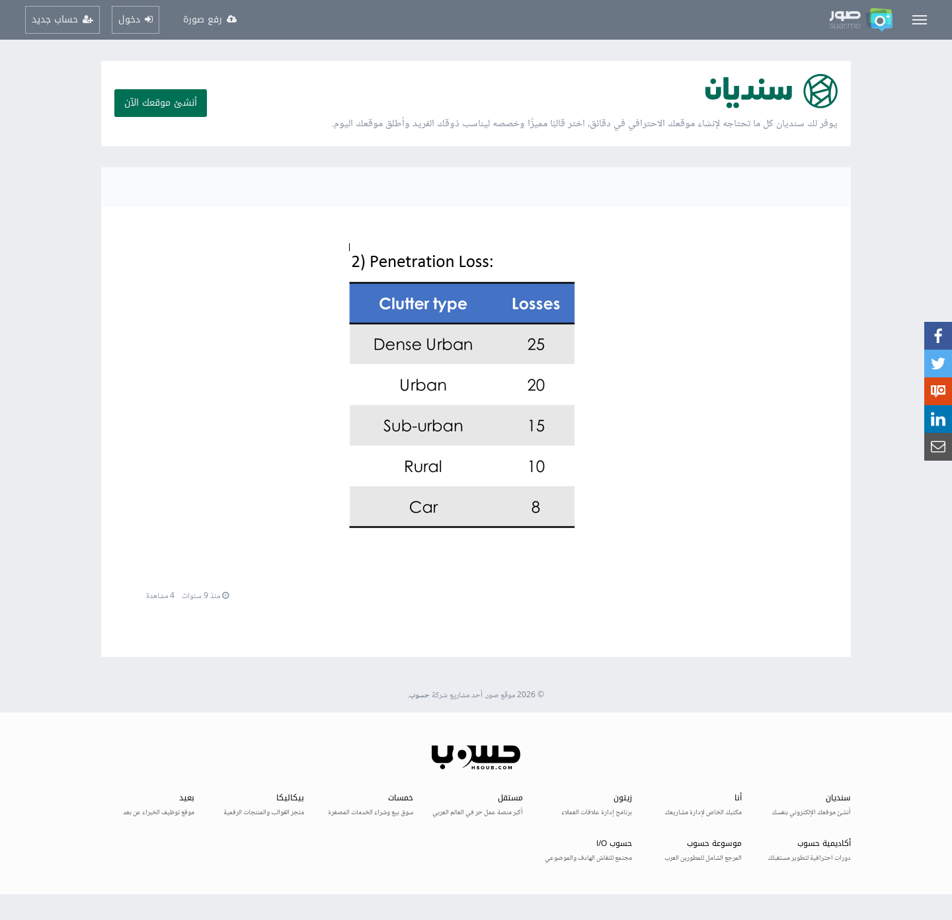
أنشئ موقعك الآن (160, 103)
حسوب (419, 696)
